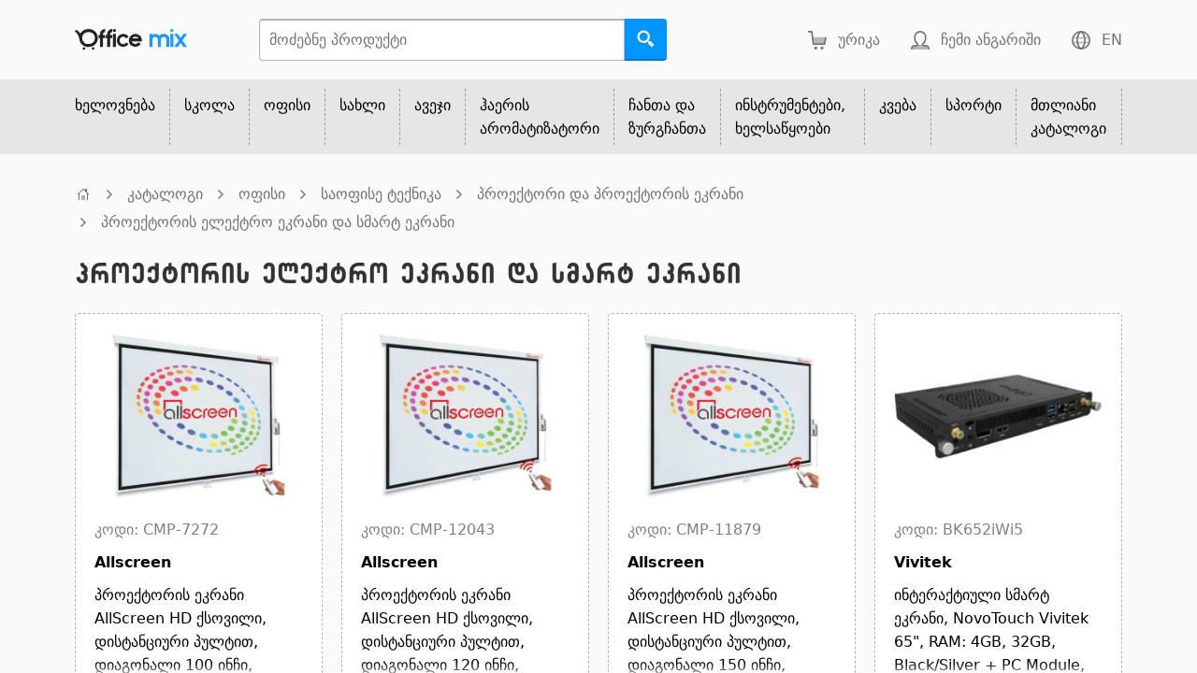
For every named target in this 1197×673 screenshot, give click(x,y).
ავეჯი (432, 105)
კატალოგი (165, 194)
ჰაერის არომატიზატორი (539, 116)
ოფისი (287, 105)
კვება (897, 105)
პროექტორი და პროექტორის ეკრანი (610, 194)
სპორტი (973, 105)
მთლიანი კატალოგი (1068, 116)
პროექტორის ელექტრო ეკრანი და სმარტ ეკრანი (277, 222)
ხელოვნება (115, 105)
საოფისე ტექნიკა (381, 194)
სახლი (362, 105)
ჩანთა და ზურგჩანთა (667, 116)
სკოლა (209, 105)
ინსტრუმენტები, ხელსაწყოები (790, 116)
